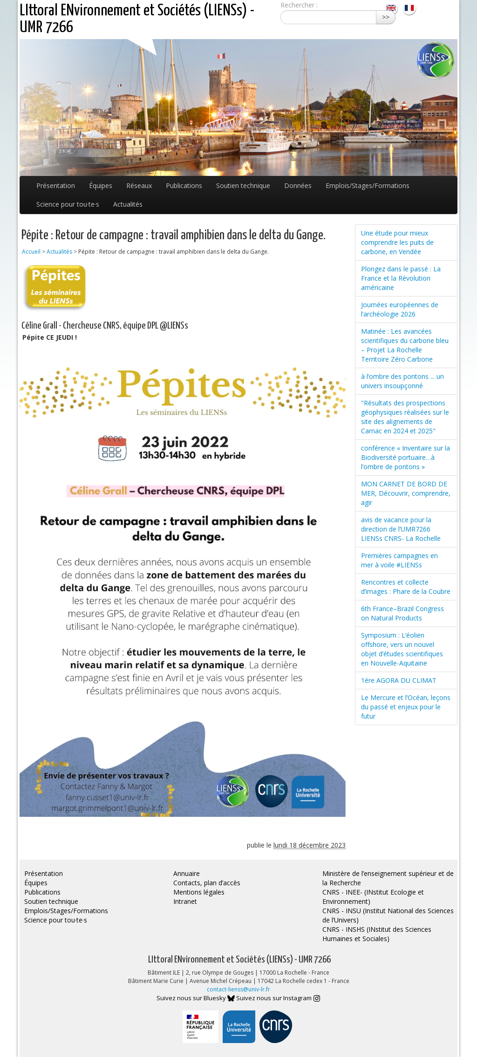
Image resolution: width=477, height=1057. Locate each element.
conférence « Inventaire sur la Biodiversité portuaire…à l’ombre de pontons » (405, 457)
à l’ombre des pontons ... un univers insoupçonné (402, 381)
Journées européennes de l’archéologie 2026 (399, 309)
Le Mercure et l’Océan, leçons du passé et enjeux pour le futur (405, 706)
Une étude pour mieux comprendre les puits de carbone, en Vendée (397, 242)
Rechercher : (299, 4)
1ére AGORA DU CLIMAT (398, 680)
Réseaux (139, 185)
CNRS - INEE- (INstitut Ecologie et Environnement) (373, 897)
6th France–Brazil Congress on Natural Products (402, 613)
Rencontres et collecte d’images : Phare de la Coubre (405, 587)
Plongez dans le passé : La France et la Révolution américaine (401, 278)
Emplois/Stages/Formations (367, 185)
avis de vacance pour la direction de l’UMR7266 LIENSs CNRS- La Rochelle (401, 529)
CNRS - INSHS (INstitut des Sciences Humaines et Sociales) (376, 934)
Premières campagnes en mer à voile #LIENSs (399, 560)
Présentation (55, 185)
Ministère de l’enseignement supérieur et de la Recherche (388, 878)
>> (385, 17)
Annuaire (186, 873)
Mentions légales (199, 892)
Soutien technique (243, 185)
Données (298, 185)
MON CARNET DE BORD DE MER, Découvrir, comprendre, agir (405, 493)
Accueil (31, 252)
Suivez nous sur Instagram (278, 998)
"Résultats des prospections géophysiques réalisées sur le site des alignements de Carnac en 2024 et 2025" (405, 416)
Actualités (128, 204)
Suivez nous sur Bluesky (196, 998)
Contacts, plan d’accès (206, 882)
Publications (184, 185)
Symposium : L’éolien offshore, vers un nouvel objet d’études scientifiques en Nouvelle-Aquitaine (402, 649)
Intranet (185, 901)
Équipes (100, 185)
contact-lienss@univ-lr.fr (238, 989)
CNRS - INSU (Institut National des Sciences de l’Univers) (388, 915)
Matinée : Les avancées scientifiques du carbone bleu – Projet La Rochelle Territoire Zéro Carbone (405, 345)
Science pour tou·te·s (67, 204)
